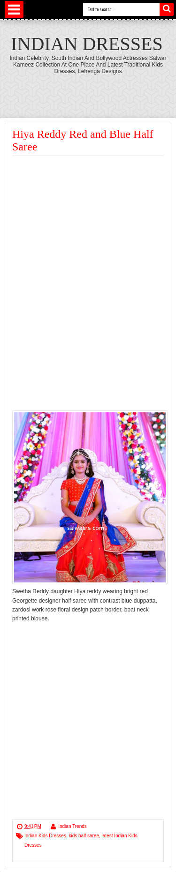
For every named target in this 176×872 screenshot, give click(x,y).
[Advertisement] (91, 226)
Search (167, 9)
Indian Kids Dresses (45, 835)
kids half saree (84, 835)
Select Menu (14, 9)
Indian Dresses (86, 43)
